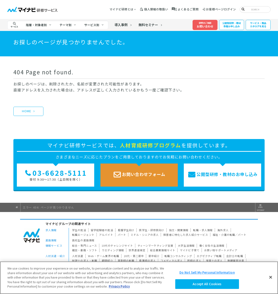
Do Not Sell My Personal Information (207, 272)
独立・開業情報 (179, 230)
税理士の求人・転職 (84, 260)
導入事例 (121, 25)
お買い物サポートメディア (221, 250)
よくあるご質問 (188, 9)
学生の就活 (79, 230)
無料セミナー (148, 25)
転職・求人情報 (203, 230)
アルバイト (106, 234)
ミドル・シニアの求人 (145, 234)
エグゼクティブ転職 (209, 256)
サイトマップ (260, 207)
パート (122, 234)
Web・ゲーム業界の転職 (103, 256)
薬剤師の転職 (126, 260)
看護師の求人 (147, 260)
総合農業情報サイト (162, 250)
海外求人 (223, 230)
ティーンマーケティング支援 (155, 245)
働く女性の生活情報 (211, 245)
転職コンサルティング (178, 256)
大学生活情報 (186, 245)
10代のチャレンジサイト (117, 245)
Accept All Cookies (207, 284)
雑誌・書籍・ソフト (84, 250)
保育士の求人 (214, 260)
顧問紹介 (107, 260)
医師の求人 (194, 260)
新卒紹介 (154, 256)
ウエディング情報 (113, 250)
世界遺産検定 (137, 250)
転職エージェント (83, 234)
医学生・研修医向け (151, 230)
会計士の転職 (234, 256)
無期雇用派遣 (235, 260)
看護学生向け (126, 230)
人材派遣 (77, 256)
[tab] (39, 25)
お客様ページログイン (221, 9)
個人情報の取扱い (156, 9)
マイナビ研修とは (121, 9)
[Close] (271, 277)
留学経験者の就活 (102, 230)
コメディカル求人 (171, 260)
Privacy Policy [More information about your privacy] (119, 286)
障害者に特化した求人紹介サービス (185, 234)
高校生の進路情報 (83, 240)
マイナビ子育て (189, 250)
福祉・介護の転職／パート (229, 234)
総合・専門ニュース (84, 245)
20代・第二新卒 (134, 256)
